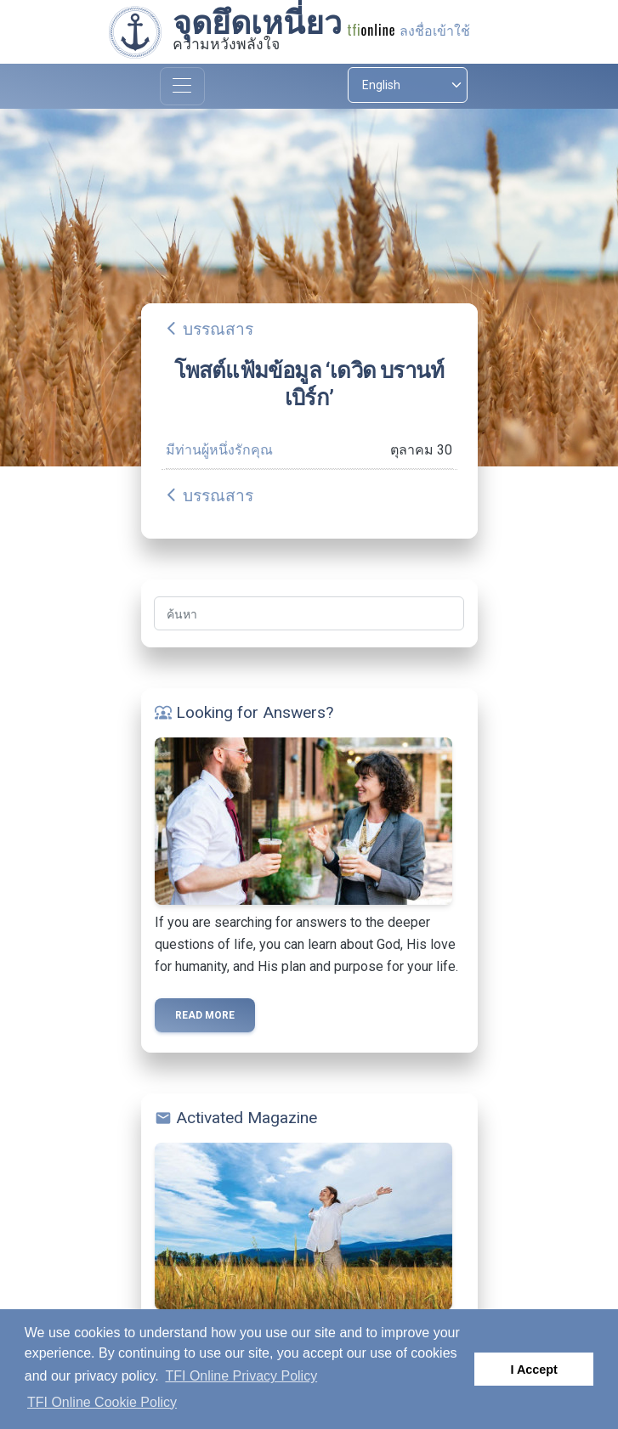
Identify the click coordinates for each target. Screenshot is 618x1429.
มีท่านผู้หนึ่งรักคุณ (219, 450)
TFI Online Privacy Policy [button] (241, 1376)
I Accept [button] (533, 1369)
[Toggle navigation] (182, 86)
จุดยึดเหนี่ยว (257, 23)
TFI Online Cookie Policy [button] (102, 1402)
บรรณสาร (218, 329)
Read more (205, 1015)
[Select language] (408, 85)
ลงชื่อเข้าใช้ (435, 31)
